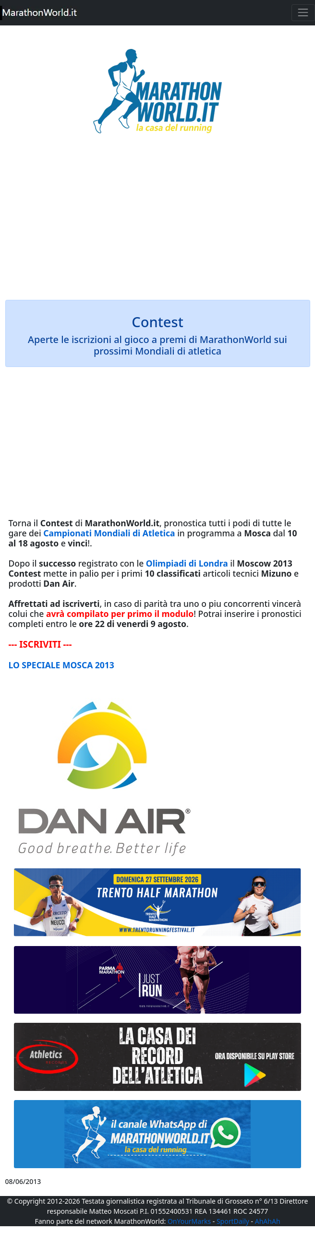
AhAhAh (267, 1221)
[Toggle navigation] (303, 12)
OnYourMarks (189, 1221)
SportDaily (233, 1221)
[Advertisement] (157, 223)
